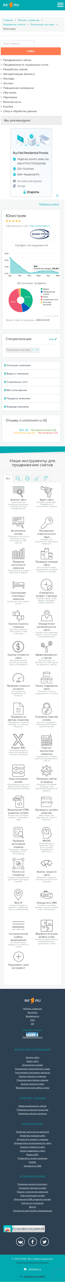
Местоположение (15, 390)
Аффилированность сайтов (33, 1106)
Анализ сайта (32, 1058)
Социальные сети (15, 381)
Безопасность (11, 102)
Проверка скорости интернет (32, 1184)
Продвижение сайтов (16, 60)
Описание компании (17, 365)
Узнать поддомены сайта (32, 1151)
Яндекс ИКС (32, 1155)
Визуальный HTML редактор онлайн (32, 1199)
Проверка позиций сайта (32, 1136)
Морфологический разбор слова (32, 1088)
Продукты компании (17, 398)
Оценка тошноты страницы (32, 1076)
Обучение (8, 92)
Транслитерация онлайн (32, 1196)
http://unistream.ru (40, 225)
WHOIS (32, 1162)
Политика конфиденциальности (32, 1262)
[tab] (18, 478)
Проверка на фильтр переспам (32, 1110)
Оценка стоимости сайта (32, 1147)
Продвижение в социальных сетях (25, 64)
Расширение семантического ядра (32, 1069)
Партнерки (9, 97)
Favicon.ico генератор (32, 1203)
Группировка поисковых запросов (32, 1073)
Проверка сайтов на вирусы (32, 1114)
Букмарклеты (32, 1016)
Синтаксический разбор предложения (32, 1211)
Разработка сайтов (14, 24)
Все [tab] (8, 478)
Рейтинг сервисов (28, 20)
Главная (8, 20)
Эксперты (32, 1013)
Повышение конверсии (17, 88)
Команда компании (16, 406)
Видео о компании (16, 373)
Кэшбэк (7, 106)
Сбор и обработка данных (19, 111)
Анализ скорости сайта (32, 1084)
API (32, 1024)
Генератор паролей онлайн (32, 1188)
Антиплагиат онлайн (32, 1065)
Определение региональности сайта (32, 1143)
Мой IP (32, 1207)
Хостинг (7, 83)
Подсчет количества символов (32, 1192)
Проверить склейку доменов (32, 1158)
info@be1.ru (32, 1269)
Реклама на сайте (32, 1276)
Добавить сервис (49, 204)
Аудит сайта (32, 1061)
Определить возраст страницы (32, 1140)
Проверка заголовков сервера (32, 1080)
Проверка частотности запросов (32, 1132)
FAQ (32, 1020)
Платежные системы (42, 24)
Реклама (7, 78)
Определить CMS (32, 1166)
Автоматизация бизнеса (18, 74)
